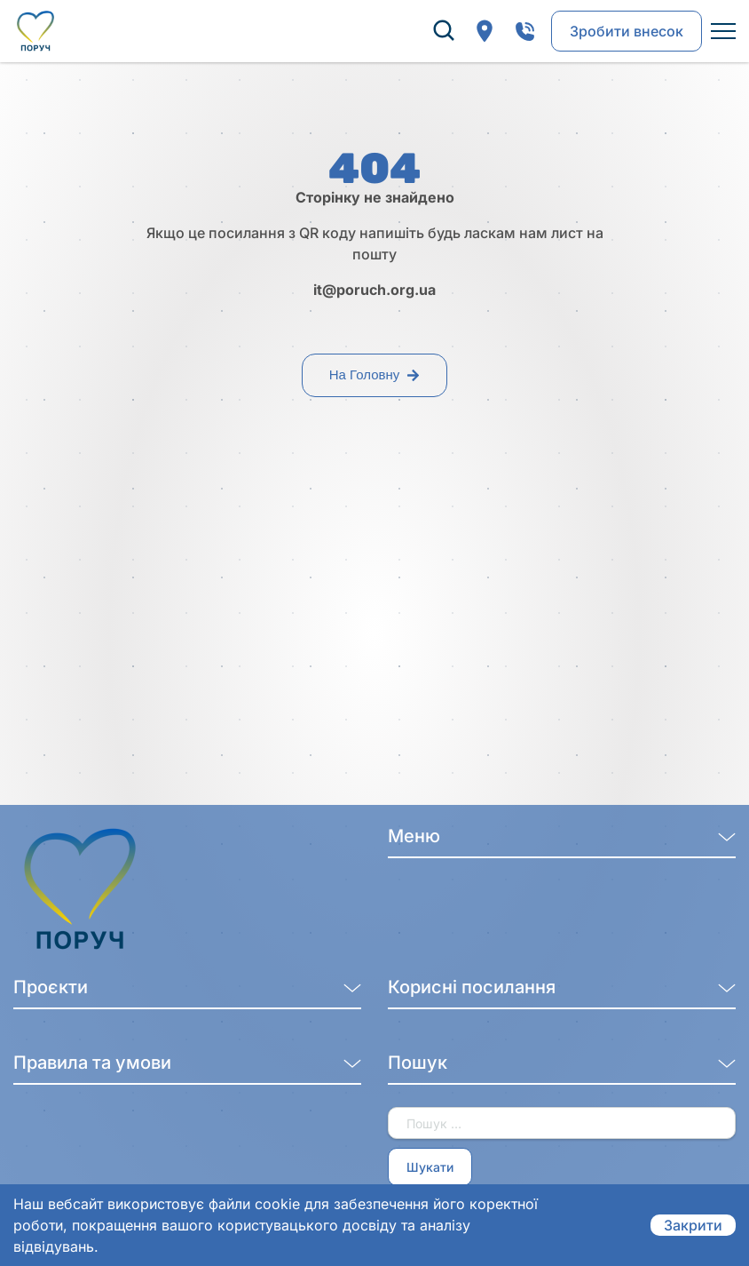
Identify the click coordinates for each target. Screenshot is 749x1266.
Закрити (693, 1225)
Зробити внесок (626, 31)
